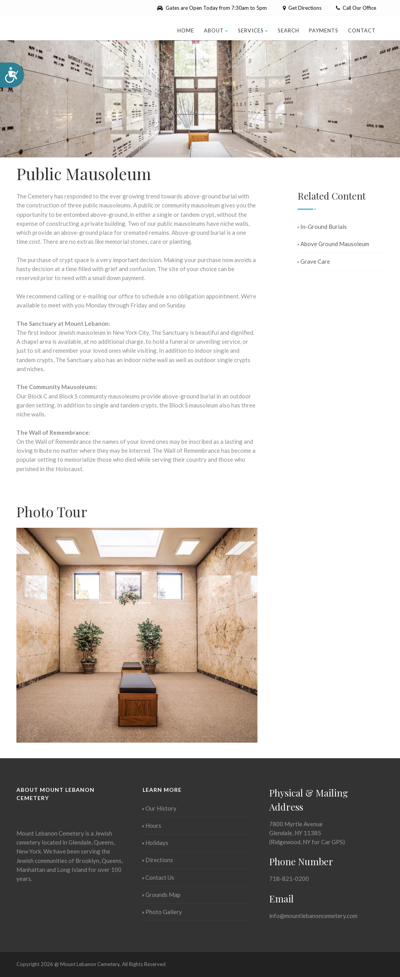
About (216, 30)
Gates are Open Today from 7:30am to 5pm (212, 8)
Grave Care (314, 261)
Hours (152, 825)
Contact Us (158, 877)
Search (288, 30)
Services (253, 30)
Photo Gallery (162, 911)
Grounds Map (161, 894)
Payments (323, 30)
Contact (362, 30)
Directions (158, 859)
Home (185, 30)
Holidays (155, 842)
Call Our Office (356, 8)
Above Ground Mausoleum (333, 243)
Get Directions (301, 8)
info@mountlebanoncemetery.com (313, 915)
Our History (160, 808)
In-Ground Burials (322, 226)
